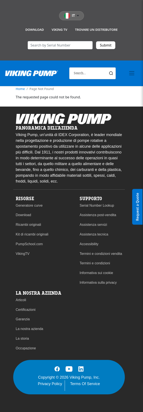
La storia (22, 338)
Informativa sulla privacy (98, 282)
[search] (60, 45)
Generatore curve (29, 205)
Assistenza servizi (93, 224)
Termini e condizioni (95, 263)
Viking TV (59, 30)
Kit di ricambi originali (32, 234)
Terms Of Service (85, 384)
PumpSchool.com (29, 244)
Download (34, 30)
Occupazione (26, 348)
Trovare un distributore (96, 30)
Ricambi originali (28, 224)
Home (20, 89)
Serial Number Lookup (97, 205)
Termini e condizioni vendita (101, 254)
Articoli (21, 300)
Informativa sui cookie (96, 273)
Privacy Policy (50, 384)
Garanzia (23, 319)
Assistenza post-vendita (98, 215)
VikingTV (23, 254)
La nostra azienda (29, 329)
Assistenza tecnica (94, 234)
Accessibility (89, 244)
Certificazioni (26, 309)
